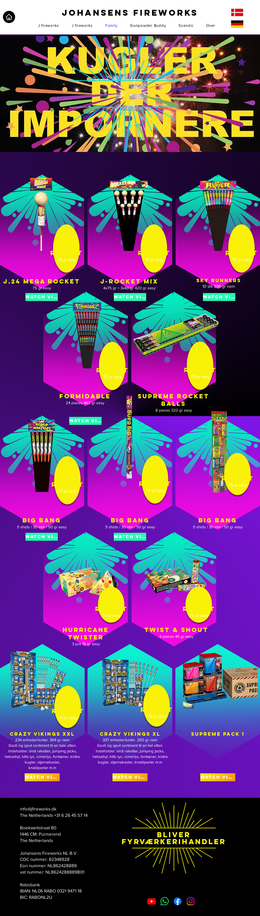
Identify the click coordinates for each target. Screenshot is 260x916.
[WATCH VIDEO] (41, 297)
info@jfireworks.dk (38, 808)
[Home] (9, 17)
